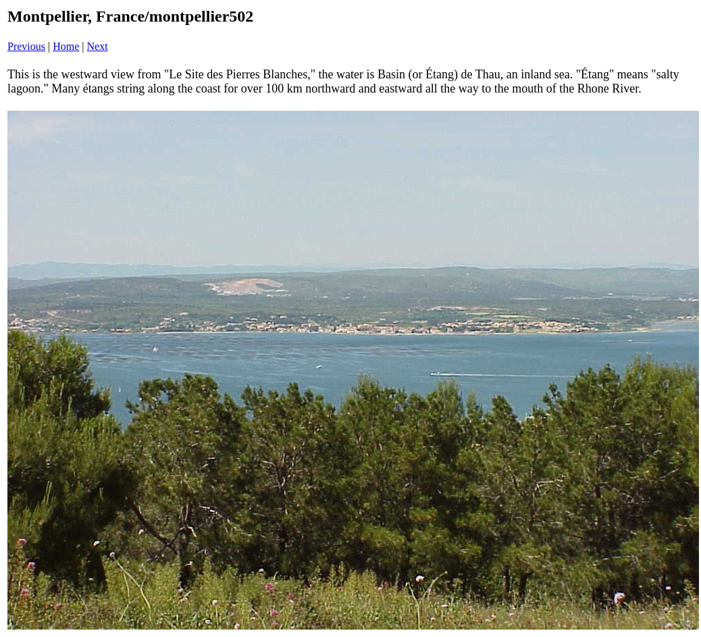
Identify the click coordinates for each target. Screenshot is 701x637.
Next (97, 46)
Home (66, 46)
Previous (26, 46)
